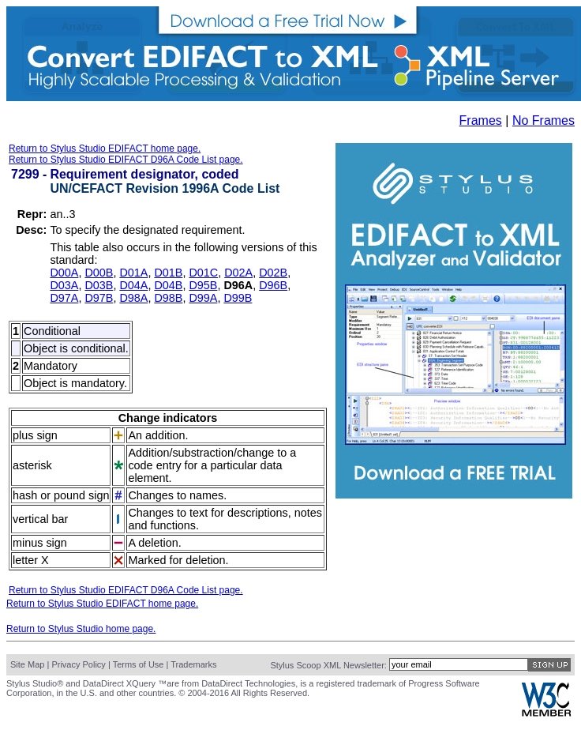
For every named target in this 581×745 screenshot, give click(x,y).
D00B (98, 272)
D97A (64, 298)
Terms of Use (138, 664)
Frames (480, 120)
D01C (203, 272)
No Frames (543, 120)
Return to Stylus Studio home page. (81, 628)
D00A (64, 272)
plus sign (35, 435)
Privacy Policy (78, 664)
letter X (31, 560)
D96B (273, 285)
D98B (168, 298)
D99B (237, 298)
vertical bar (40, 519)
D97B (98, 298)
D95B (203, 285)
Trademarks (193, 664)
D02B (273, 272)
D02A (238, 272)
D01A (133, 272)
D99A (203, 298)
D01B (168, 272)
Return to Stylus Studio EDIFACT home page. (105, 148)
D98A (133, 298)
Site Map (27, 664)
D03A (64, 285)
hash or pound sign (61, 495)
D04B (168, 285)
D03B (98, 285)
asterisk (32, 465)
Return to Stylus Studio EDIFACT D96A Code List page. (126, 159)
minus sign (40, 542)
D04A (133, 285)
